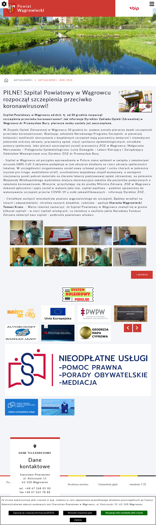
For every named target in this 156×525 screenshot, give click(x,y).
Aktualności (23, 80)
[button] (135, 111)
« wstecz (142, 275)
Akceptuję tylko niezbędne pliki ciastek (124, 513)
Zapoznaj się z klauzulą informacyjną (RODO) (33, 513)
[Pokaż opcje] (4, 4)
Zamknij (78, 520)
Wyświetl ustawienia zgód (80, 513)
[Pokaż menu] (152, 4)
